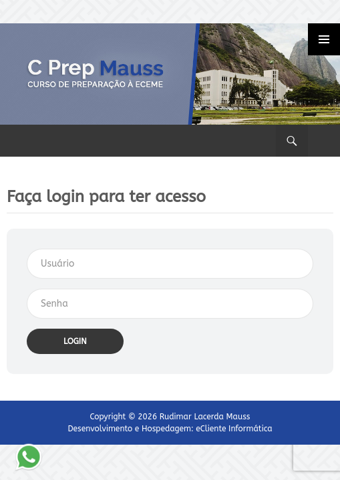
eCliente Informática (234, 428)
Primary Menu (324, 39)
